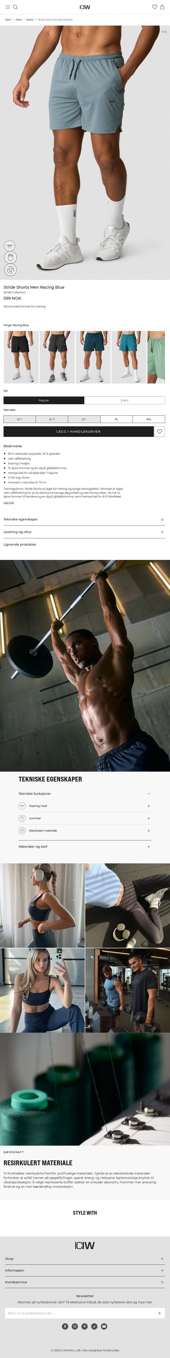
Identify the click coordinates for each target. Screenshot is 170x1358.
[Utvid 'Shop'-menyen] (85, 1258)
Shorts (29, 19)
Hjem (8, 19)
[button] (84, 532)
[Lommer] (9, 258)
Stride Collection (14, 292)
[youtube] (104, 1326)
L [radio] (84, 419)
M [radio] (52, 419)
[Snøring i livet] (9, 246)
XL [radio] (116, 419)
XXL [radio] (148, 419)
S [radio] (19, 419)
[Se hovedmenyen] (8, 7)
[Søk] (15, 7)
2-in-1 (124, 400)
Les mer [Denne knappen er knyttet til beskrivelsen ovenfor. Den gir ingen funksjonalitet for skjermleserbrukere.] (9, 502)
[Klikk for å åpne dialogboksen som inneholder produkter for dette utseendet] (42, 905)
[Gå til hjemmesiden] (85, 7)
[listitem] (21, 357)
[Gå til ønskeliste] (154, 7)
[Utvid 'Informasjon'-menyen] (85, 1270)
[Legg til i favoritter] (159, 431)
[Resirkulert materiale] (9, 271)
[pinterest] (84, 1326)
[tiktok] (94, 1326)
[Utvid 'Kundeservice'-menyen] (85, 1282)
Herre (19, 19)
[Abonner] (159, 1313)
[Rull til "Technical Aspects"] (84, 519)
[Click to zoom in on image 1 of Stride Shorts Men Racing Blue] (85, 153)
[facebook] (65, 1326)
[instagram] (74, 1326)
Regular (44, 400)
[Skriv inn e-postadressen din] (79, 1313)
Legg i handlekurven (78, 432)
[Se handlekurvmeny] (162, 7)
